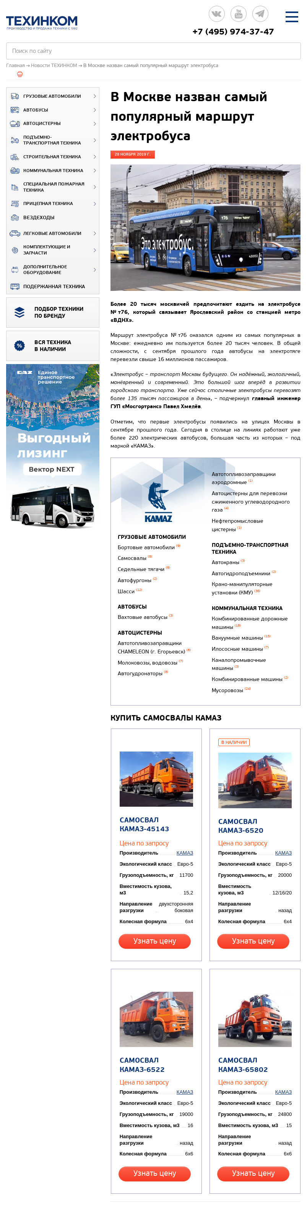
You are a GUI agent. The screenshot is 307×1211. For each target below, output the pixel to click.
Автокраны (227, 553)
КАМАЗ (186, 833)
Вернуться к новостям (142, 1171)
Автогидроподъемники (243, 563)
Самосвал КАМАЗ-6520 (239, 800)
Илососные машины (239, 631)
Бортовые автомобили (149, 546)
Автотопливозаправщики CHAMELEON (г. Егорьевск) (154, 640)
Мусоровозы (230, 668)
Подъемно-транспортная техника (43, 140)
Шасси (130, 586)
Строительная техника (43, 157)
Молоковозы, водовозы (150, 653)
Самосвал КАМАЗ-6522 (140, 1028)
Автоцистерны (33, 124)
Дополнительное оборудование (36, 270)
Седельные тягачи (144, 566)
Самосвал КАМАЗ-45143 (143, 799)
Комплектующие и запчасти (38, 250)
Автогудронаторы (143, 663)
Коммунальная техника (44, 170)
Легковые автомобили (43, 233)
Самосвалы (135, 556)
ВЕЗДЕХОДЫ (30, 218)
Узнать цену (156, 914)
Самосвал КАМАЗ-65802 (241, 1028)
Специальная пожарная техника (45, 187)
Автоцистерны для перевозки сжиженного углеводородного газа (250, 497)
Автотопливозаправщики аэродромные (243, 477)
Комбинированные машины (249, 658)
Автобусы (27, 110)
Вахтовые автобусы (145, 611)
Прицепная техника (39, 204)
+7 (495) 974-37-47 (233, 31)
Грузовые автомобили (43, 96)
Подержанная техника (45, 287)
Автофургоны (137, 576)
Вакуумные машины (240, 622)
